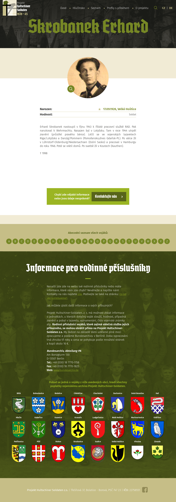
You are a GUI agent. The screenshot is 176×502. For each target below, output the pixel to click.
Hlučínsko (79, 8)
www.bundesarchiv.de (67, 369)
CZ (163, 8)
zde (80, 294)
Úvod (63, 8)
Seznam (96, 8)
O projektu (142, 8)
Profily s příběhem (118, 8)
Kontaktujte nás (105, 196)
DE (171, 8)
